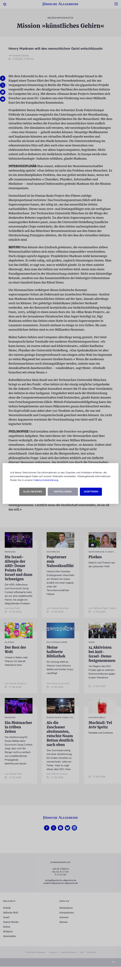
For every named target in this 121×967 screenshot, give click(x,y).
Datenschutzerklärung (46, 480)
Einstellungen (63, 491)
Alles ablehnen (32, 491)
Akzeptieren (91, 491)
